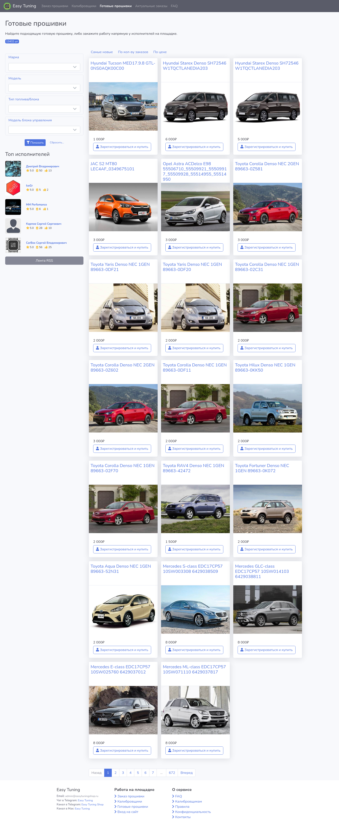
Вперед (187, 772)
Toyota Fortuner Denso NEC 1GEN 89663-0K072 (262, 468)
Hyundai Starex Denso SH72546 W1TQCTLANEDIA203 (194, 65)
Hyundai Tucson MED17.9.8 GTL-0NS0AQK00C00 (123, 65)
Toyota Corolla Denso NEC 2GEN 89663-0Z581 (267, 166)
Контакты (183, 817)
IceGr (29, 186)
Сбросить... (57, 142)
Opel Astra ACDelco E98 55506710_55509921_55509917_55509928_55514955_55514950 (195, 171)
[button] (332, 6)
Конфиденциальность (193, 811)
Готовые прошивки (116, 6)
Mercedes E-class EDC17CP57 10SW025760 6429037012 (120, 669)
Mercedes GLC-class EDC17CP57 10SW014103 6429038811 (262, 571)
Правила (182, 806)
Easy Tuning (24, 6)
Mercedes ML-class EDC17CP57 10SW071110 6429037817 (194, 669)
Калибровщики (84, 6)
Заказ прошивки (54, 6)
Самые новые (102, 52)
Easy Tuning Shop (93, 804)
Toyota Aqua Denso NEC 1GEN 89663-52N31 (121, 568)
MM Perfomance (36, 205)
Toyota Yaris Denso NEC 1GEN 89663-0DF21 (120, 266)
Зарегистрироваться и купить (122, 146)
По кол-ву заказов (133, 52)
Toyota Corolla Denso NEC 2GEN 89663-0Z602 (123, 367)
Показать (35, 143)
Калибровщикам (188, 801)
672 (172, 772)
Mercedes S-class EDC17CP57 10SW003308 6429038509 (193, 568)
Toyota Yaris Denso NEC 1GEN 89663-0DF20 (192, 266)
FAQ (174, 6)
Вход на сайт (127, 811)
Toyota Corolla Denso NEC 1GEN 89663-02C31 (267, 266)
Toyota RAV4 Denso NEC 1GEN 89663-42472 (193, 468)
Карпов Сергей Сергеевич (43, 224)
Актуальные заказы (151, 6)
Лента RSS (44, 260)
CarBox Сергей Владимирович (46, 243)
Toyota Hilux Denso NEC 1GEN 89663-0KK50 (265, 367)
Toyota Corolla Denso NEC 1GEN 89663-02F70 (123, 468)
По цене (160, 52)
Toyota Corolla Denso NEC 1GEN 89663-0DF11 (195, 367)
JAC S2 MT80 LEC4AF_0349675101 (112, 166)
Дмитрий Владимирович (42, 166)
